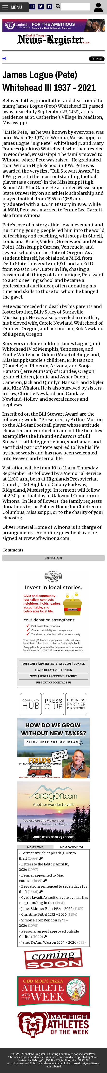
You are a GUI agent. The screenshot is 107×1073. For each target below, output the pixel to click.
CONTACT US (63, 682)
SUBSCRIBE (29, 663)
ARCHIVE (71, 676)
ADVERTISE (46, 663)
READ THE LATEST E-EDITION (53, 670)
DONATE (79, 663)
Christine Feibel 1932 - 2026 (44, 914)
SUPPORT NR (43, 682)
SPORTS (45, 676)
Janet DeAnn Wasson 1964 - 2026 (48, 942)
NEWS (33, 676)
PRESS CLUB (64, 663)
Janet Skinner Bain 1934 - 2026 (47, 908)
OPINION (58, 676)
